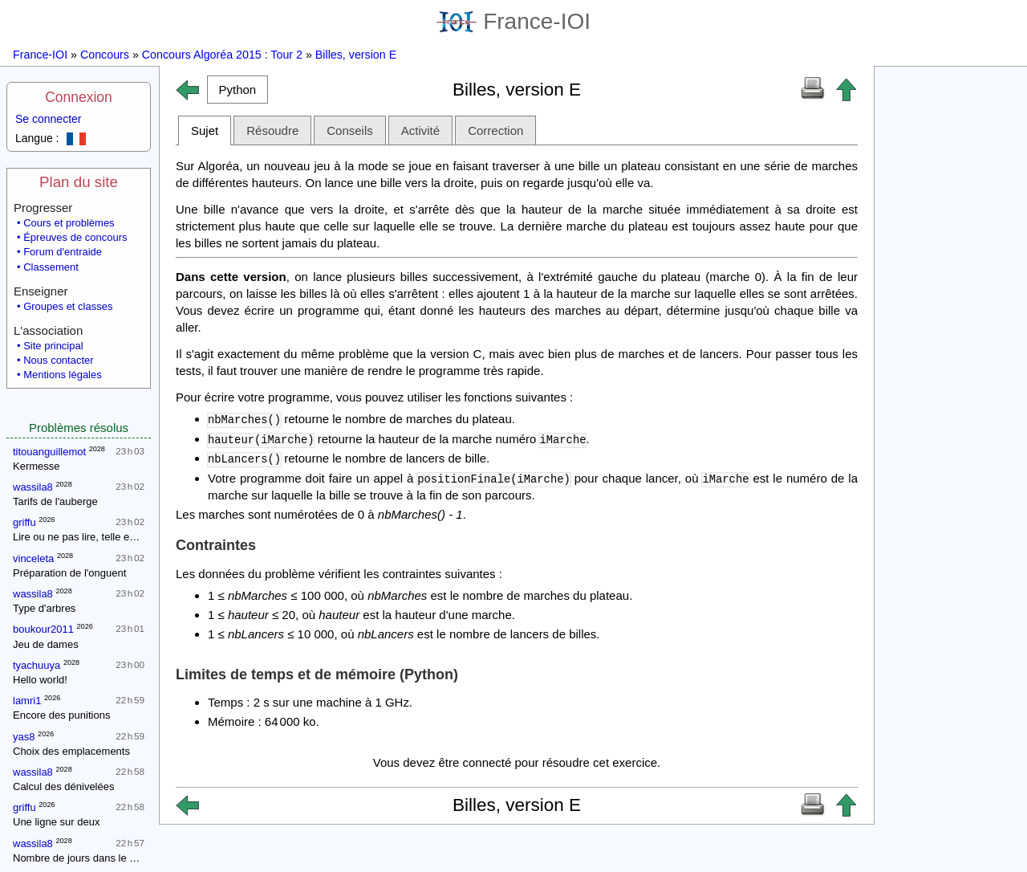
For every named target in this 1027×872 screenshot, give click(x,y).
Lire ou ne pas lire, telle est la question (102, 537)
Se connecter (48, 118)
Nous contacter (58, 360)
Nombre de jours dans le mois (82, 858)
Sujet (204, 130)
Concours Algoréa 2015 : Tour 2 (222, 54)
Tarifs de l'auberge (55, 501)
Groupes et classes (67, 306)
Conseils (350, 130)
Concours (104, 54)
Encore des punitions (61, 715)
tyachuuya (36, 665)
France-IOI (513, 21)
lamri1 (27, 701)
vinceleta (33, 558)
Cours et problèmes (68, 223)
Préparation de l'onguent (69, 573)
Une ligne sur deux (56, 822)
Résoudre (272, 130)
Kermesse (36, 466)
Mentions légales (62, 375)
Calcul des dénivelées (63, 786)
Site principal (53, 346)
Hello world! (40, 680)
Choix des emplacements (71, 751)
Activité (420, 130)
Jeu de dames (46, 644)
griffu (24, 522)
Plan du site (78, 181)
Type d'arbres (44, 608)
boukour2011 (43, 629)
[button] (237, 89)
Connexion (78, 97)
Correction (495, 130)
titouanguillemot (49, 452)
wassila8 (33, 487)
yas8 (24, 737)
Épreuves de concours (75, 237)
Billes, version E (355, 54)
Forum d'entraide (62, 252)
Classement (51, 267)
